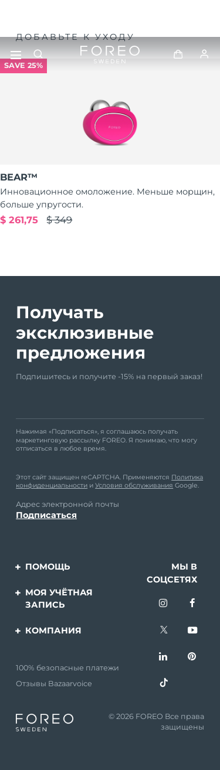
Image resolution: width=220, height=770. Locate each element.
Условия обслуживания (134, 485)
